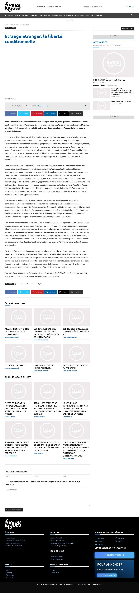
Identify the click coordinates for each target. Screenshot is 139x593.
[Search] (127, 29)
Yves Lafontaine (39, 416)
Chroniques (14, 25)
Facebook (101, 538)
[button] (131, 15)
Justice (17, 284)
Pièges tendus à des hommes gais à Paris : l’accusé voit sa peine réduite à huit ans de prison (16, 408)
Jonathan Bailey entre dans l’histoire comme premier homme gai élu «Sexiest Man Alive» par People (17, 447)
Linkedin (100, 541)
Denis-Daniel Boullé (21, 106)
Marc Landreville (11, 456)
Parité (23, 284)
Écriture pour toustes (121, 101)
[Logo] (21, 7)
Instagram (121, 538)
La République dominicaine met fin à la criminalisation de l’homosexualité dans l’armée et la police (75, 408)
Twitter (120, 541)
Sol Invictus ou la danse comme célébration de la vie (76, 331)
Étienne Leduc (10, 416)
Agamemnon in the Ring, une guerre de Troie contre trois (17, 331)
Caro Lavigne (67, 416)
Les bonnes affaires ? (15, 365)
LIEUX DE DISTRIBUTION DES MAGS (110, 548)
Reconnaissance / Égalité (34, 284)
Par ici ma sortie (24, 25)
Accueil (7, 25)
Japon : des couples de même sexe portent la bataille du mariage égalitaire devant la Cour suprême (47, 408)
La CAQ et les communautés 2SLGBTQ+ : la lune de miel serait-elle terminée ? (122, 91)
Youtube (100, 544)
